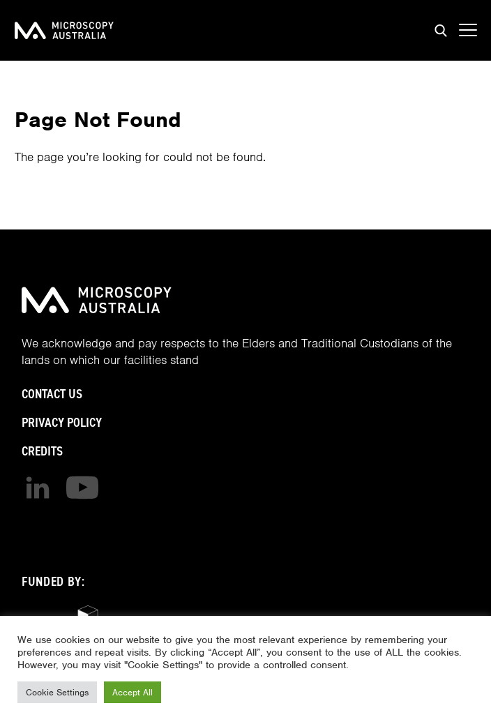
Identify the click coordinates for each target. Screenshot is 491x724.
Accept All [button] (132, 692)
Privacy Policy (62, 422)
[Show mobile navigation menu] (468, 31)
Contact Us (52, 393)
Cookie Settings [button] (57, 692)
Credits (42, 451)
